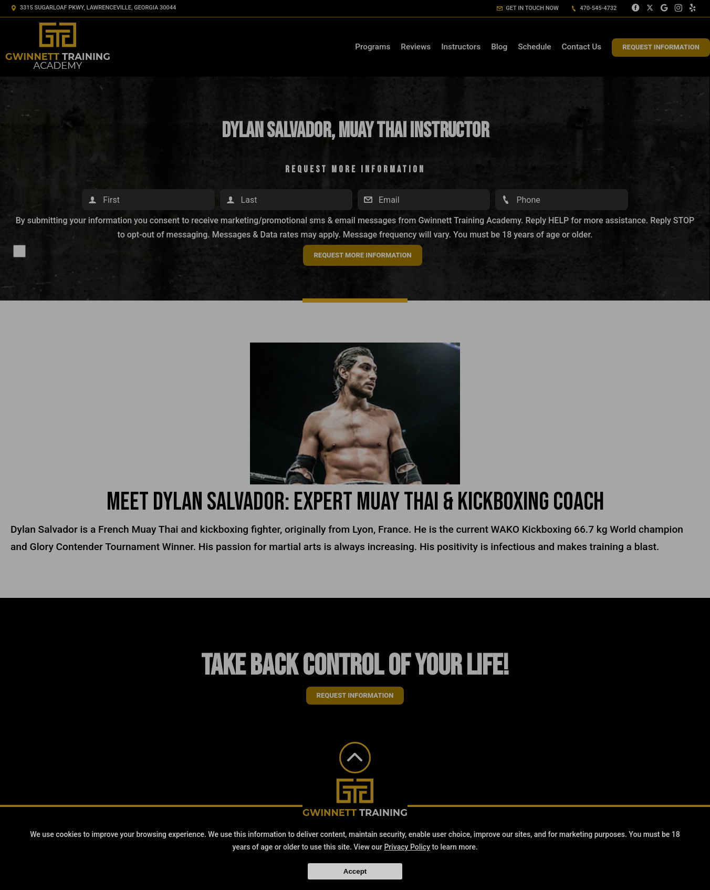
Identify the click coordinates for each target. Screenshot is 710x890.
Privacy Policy (407, 847)
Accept (355, 871)
